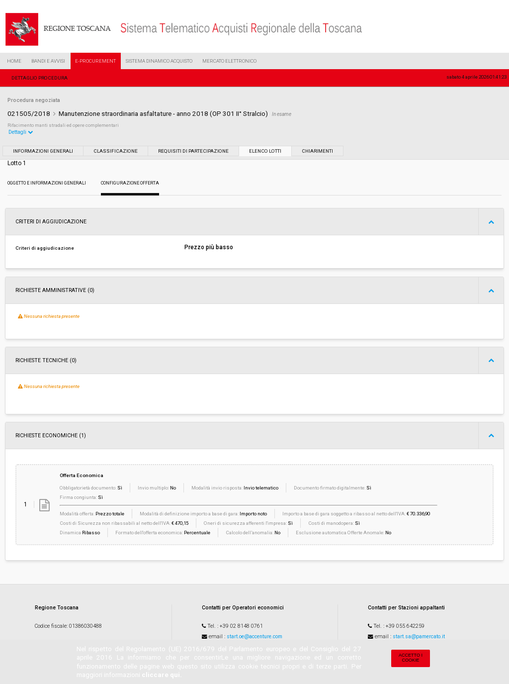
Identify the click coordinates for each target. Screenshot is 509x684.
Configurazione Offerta (130, 183)
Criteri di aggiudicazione (44, 248)
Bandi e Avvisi (48, 61)
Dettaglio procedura (39, 78)
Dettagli (20, 132)
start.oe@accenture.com (254, 636)
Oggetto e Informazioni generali (46, 183)
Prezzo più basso (208, 247)
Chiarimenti (317, 151)
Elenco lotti (265, 151)
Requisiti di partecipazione (193, 151)
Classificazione (115, 151)
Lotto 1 (16, 163)
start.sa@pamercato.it (419, 636)
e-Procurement (95, 61)
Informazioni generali (43, 151)
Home (14, 61)
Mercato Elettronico (229, 61)
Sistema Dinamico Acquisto (159, 61)
